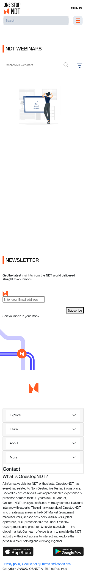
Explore (15, 415)
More (13, 457)
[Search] (36, 20)
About (14, 443)
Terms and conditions (56, 564)
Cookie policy (32, 564)
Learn (14, 429)
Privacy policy (12, 564)
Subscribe (75, 310)
